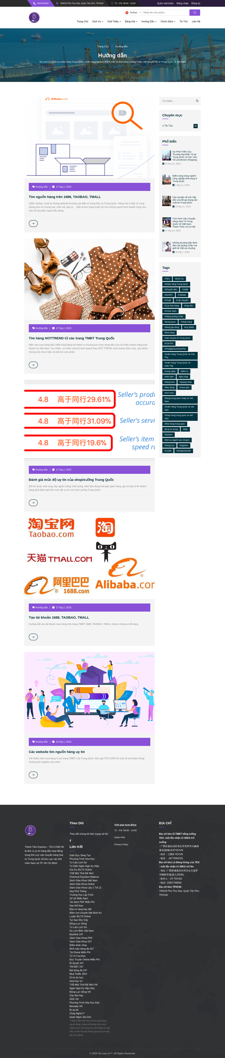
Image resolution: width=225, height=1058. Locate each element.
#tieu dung (169, 387)
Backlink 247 (76, 934)
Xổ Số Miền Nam (79, 898)
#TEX (167, 278)
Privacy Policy (121, 844)
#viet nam (169, 376)
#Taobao (182, 295)
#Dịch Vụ (179, 278)
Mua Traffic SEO (78, 974)
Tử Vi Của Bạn (78, 956)
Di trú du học (76, 977)
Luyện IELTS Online (80, 916)
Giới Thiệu (113, 21)
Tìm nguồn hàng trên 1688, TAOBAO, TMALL (67, 197)
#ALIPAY (169, 295)
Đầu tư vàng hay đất (81, 909)
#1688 (185, 289)
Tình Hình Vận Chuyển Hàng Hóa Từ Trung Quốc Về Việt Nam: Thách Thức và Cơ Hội (183, 222)
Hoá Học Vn (76, 981)
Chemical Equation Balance (84, 877)
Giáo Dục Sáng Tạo (80, 855)
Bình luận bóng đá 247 (82, 948)
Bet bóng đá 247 (78, 970)
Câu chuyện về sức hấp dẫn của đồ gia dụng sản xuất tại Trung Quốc (184, 200)
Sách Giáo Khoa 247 (81, 941)
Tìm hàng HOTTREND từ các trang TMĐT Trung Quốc (74, 338)
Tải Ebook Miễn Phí (80, 952)
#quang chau (186, 382)
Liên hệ (196, 21)
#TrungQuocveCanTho (175, 349)
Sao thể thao (76, 905)
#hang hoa (169, 382)
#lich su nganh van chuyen (177, 440)
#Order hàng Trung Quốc (176, 284)
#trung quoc (170, 322)
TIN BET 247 (76, 966)
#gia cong (183, 376)
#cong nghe (170, 371)
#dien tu (184, 371)
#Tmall (168, 300)
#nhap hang (186, 322)
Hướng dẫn (147, 21)
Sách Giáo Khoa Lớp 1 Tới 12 (85, 887)
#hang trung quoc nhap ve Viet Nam (179, 400)
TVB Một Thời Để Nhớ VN (84, 984)
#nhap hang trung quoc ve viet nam (179, 417)
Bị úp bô (74, 1010)
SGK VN (74, 999)
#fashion (168, 434)
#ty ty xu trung (171, 429)
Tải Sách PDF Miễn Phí (82, 902)
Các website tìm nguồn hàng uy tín (58, 752)
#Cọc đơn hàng (172, 305)
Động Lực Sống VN (80, 992)
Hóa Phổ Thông (78, 891)
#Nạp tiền (188, 305)
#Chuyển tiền (171, 289)
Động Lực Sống (78, 923)
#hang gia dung (172, 327)
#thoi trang (169, 332)
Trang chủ (82, 21)
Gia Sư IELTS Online (81, 869)
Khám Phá (119, 837)
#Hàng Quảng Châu (174, 316)
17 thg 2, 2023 (62, 187)
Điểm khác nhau (78, 945)
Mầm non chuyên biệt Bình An (86, 913)
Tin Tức (169, 125)
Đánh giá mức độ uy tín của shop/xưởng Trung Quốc (74, 480)
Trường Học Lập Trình (81, 895)
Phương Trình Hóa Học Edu (85, 1002)
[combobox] (133, 13)
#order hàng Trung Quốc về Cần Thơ (180, 356)
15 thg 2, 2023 (62, 742)
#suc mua (169, 393)
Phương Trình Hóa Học (82, 859)
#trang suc (169, 445)
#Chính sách (170, 311)
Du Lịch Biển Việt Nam (82, 931)
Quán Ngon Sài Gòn (80, 1017)
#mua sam (184, 387)
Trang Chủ (103, 46)
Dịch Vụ (96, 21)
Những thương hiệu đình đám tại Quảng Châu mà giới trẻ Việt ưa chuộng (184, 245)
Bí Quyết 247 (77, 963)
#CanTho (169, 343)
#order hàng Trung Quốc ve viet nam (179, 408)
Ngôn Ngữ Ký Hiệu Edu (82, 988)
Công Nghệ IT (77, 1013)
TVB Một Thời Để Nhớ (82, 873)
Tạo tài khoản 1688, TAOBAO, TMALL (61, 617)
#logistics (184, 445)
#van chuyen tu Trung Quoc (177, 338)
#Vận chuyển (182, 300)
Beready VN (76, 1006)
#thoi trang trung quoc (175, 424)
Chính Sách (167, 21)
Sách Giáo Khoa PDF (81, 938)
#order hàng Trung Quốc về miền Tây (177, 364)
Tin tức (184, 21)
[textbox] (132, 12)
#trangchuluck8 (184, 451)
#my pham (189, 327)
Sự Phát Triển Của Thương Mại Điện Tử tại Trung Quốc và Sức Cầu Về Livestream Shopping (184, 155)
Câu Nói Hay (76, 995)
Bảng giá (130, 21)
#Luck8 (168, 451)
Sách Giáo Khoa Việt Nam (84, 880)
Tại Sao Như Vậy (79, 920)
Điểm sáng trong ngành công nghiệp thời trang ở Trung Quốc (184, 178)
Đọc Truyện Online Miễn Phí (85, 959)
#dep (185, 429)
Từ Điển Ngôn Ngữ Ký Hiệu (84, 866)
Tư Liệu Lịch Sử (78, 862)
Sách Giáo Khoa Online (82, 884)
